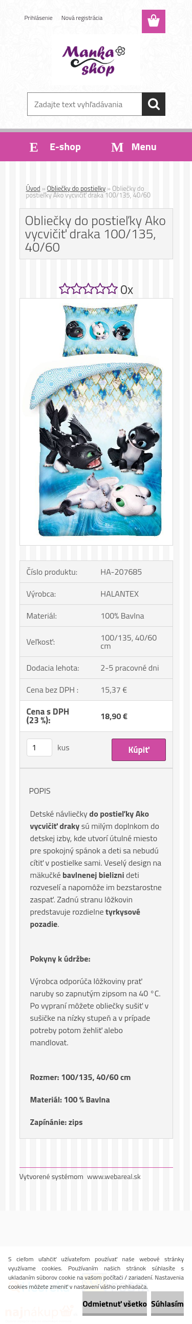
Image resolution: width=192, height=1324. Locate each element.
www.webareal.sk (114, 1176)
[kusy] (39, 747)
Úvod (33, 188)
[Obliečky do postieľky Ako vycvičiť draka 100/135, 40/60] (96, 303)
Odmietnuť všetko (114, 1303)
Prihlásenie (39, 17)
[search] (153, 104)
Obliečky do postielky (76, 188)
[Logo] (96, 59)
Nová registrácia (82, 17)
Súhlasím (167, 1303)
